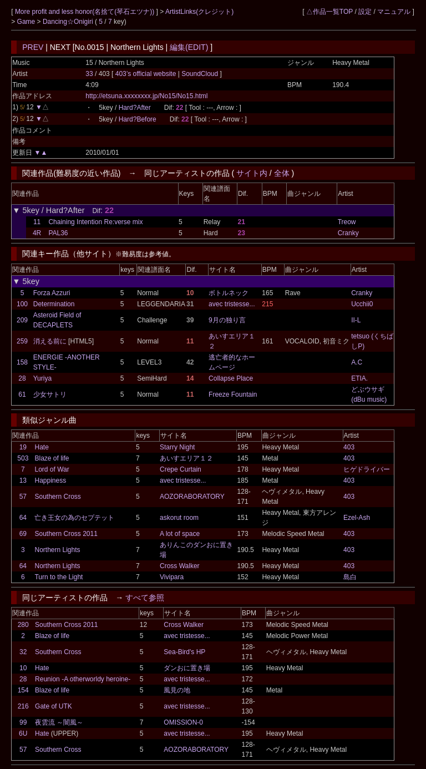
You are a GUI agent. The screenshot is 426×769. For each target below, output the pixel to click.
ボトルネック (228, 293)
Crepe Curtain (180, 469)
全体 (282, 173)
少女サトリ (50, 394)
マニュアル (393, 12)
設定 (365, 12)
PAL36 (58, 233)
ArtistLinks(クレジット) (199, 12)
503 (22, 458)
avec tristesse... (232, 304)
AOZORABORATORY (192, 496)
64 (23, 518)
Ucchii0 (362, 304)
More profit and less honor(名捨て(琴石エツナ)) (85, 12)
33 (89, 74)
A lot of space (180, 534)
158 (22, 362)
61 (22, 394)
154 (23, 690)
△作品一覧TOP (329, 12)
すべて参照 (144, 597)
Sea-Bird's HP (184, 652)
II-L (356, 320)
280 (23, 625)
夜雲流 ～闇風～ (59, 722)
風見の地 (177, 690)
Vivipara (172, 577)
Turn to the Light (58, 577)
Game (27, 22)
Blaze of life (51, 458)
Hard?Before (137, 119)
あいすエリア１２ (186, 458)
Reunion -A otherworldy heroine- (82, 679)
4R (37, 233)
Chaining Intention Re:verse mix (95, 222)
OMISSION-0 (183, 722)
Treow (347, 222)
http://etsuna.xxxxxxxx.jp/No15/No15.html (146, 96)
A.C (356, 362)
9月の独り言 (227, 320)
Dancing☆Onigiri (69, 22)
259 (22, 341)
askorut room (179, 518)
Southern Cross (57, 496)
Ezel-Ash (356, 518)
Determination (54, 304)
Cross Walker (180, 566)
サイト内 (251, 173)
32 (23, 652)
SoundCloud (200, 74)
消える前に (50, 341)
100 (22, 304)
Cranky (348, 233)
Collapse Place (231, 378)
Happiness (50, 480)
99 (23, 722)
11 (36, 222)
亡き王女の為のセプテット (74, 518)
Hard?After (135, 108)
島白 (350, 577)
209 (22, 320)
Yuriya (42, 378)
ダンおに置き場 (187, 668)
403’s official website (146, 74)
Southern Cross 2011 (65, 534)
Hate (41, 447)
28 (22, 378)
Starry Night (177, 447)
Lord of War (51, 469)
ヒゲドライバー (366, 469)
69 (23, 534)
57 (23, 496)
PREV (32, 47)
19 (23, 447)
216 (23, 706)
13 (23, 480)
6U (23, 733)
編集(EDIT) (189, 47)
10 (23, 668)
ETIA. (359, 378)
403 (348, 447)
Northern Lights (57, 550)
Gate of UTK (53, 706)
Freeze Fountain (233, 394)
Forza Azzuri (51, 293)
